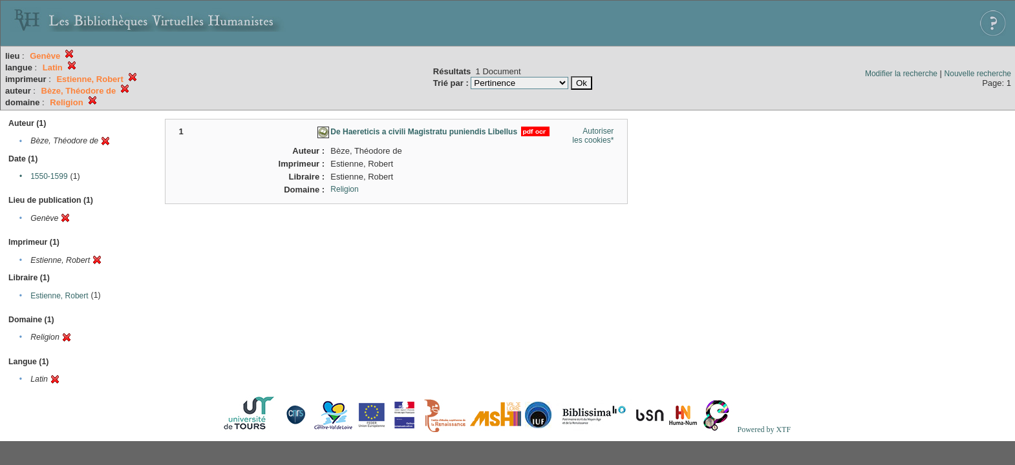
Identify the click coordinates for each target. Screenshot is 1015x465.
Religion (344, 189)
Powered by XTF (764, 429)
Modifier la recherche (901, 73)
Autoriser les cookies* (593, 136)
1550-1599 (48, 176)
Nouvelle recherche (978, 73)
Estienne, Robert (59, 295)
